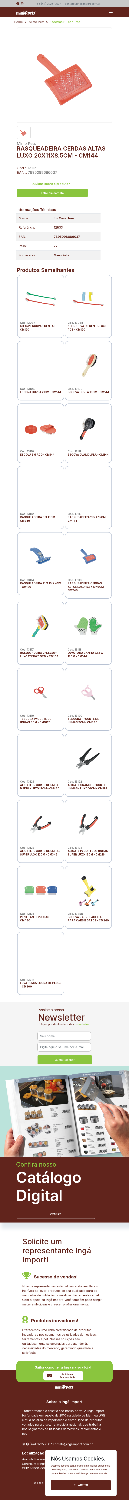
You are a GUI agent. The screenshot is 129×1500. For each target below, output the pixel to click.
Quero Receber (64, 1059)
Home (18, 22)
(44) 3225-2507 (41, 1444)
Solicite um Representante (61, 1375)
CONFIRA (55, 1214)
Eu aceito (81, 1485)
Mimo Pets (37, 22)
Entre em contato (52, 193)
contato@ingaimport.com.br (73, 1444)
